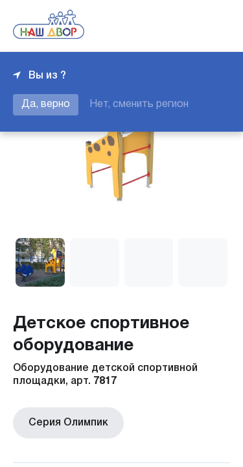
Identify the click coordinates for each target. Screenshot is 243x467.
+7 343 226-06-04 (186, 26)
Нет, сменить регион (139, 104)
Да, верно (45, 104)
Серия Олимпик (66, 421)
